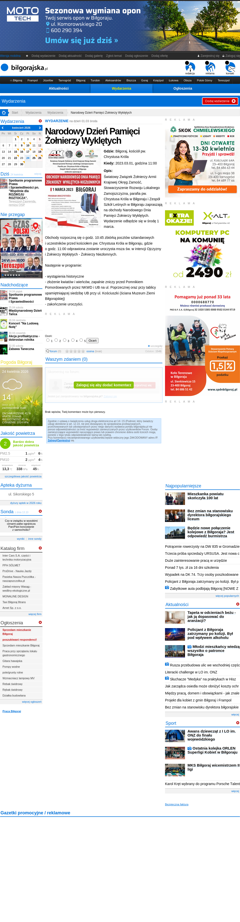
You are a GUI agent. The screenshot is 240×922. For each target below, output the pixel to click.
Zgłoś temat (114, 56)
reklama (210, 68)
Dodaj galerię (94, 56)
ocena (94, 351)
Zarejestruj (63, 440)
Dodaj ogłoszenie (137, 56)
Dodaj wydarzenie (43, 56)
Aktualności (58, 88)
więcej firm (35, 614)
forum (53, 351)
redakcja (190, 68)
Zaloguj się (231, 56)
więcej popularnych (227, 595)
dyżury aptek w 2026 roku (26, 502)
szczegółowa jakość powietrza (23, 476)
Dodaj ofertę (160, 56)
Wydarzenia (121, 88)
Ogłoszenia (183, 88)
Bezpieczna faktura (176, 804)
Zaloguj (52, 440)
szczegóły (155, 345)
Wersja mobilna (10, 56)
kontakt (230, 68)
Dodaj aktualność (70, 56)
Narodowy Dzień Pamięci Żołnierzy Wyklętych (101, 112)
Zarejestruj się (208, 56)
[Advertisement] (103, 324)
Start (15, 112)
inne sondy (35, 538)
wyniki (20, 538)
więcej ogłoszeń (32, 701)
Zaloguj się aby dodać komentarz (103, 385)
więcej (235, 714)
